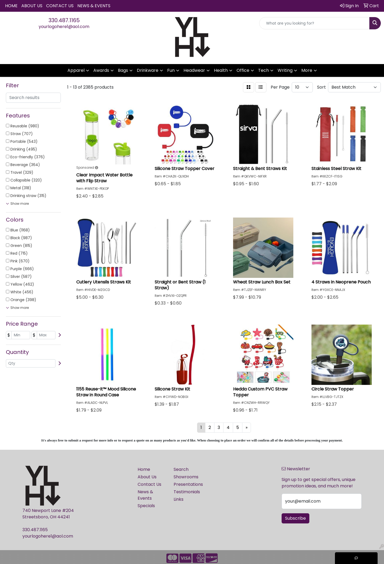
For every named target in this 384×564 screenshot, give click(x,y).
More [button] (306, 70)
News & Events (93, 6)
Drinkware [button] (147, 70)
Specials (146, 506)
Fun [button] (171, 70)
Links (178, 499)
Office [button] (243, 70)
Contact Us (60, 6)
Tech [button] (263, 70)
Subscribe (295, 518)
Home (11, 6)
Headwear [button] (194, 70)
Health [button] (221, 70)
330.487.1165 (64, 20)
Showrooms (186, 477)
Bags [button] (123, 70)
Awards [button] (101, 70)
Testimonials (187, 492)
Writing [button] (285, 70)
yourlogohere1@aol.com (64, 26)
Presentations (188, 484)
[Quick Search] (314, 23)
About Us (31, 6)
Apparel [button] (76, 70)
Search (181, 469)
